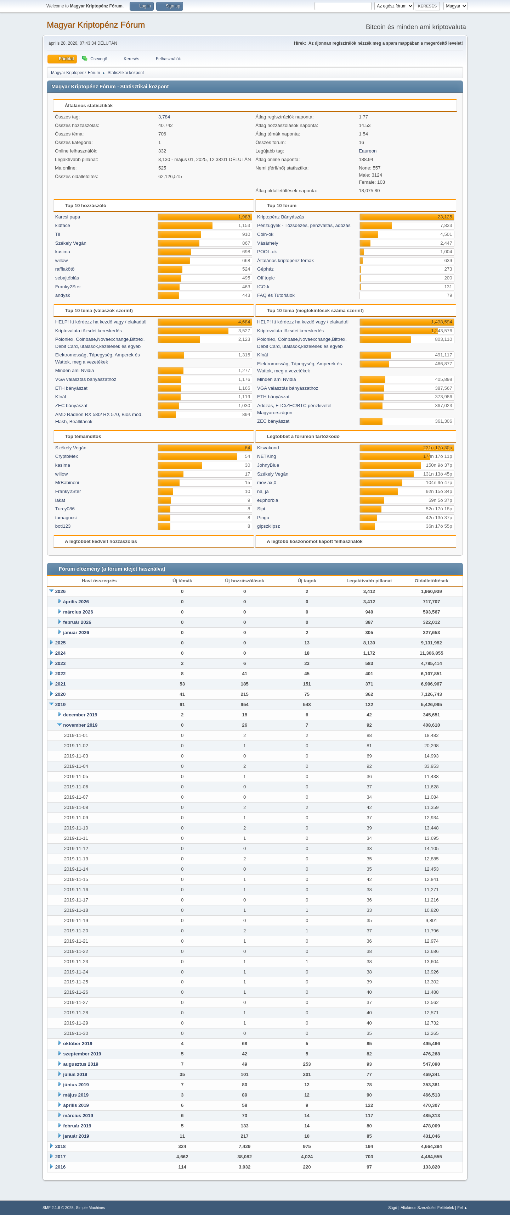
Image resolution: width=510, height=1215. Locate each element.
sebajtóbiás (67, 278)
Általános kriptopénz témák (285, 260)
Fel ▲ (462, 1207)
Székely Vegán (70, 243)
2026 (60, 591)
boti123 (63, 526)
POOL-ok (267, 251)
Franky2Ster (68, 286)
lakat (60, 500)
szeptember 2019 (82, 1053)
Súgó (392, 1207)
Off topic (265, 278)
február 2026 (77, 622)
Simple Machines (90, 1207)
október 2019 (77, 1043)
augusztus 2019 (80, 1064)
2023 (60, 663)
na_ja (263, 491)
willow (61, 260)
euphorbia (267, 500)
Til (57, 234)
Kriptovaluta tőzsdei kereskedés (88, 330)
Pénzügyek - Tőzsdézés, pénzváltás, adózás (304, 225)
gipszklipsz (268, 526)
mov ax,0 (266, 482)
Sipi (261, 508)
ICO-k (263, 286)
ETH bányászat (71, 388)
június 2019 (76, 1084)
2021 (60, 684)
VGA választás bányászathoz (86, 379)
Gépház (265, 269)
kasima (62, 251)
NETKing (266, 456)
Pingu (263, 517)
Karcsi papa (67, 217)
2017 (60, 1156)
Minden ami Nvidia (74, 370)
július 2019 (75, 1074)
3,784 (164, 117)
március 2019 (78, 1115)
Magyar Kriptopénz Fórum (96, 24)
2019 (60, 704)
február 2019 (77, 1125)
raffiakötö (65, 269)
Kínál (60, 396)
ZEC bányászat (71, 405)
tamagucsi (66, 517)
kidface (62, 225)
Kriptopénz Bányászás (280, 217)
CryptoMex (66, 456)
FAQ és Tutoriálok (276, 295)
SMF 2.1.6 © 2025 (58, 1207)
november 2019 (80, 725)
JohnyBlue (268, 465)
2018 (60, 1146)
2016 (60, 1167)
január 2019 (76, 1136)
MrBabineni (67, 482)
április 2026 (76, 601)
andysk (62, 295)
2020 (60, 694)
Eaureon (367, 151)
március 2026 (78, 612)
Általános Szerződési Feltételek (427, 1207)
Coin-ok (265, 234)
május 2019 (76, 1095)
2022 (60, 673)
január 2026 (76, 632)
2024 (60, 653)
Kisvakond (268, 447)
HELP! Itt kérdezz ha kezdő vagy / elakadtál (101, 321)
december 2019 (80, 714)
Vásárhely (267, 243)
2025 (60, 642)
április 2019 (76, 1105)
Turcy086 (65, 508)
